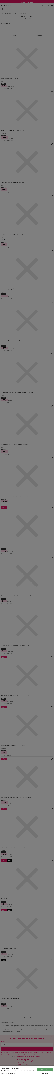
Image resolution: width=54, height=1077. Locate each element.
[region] (27, 1071)
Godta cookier (45, 1069)
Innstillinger (45, 1073)
